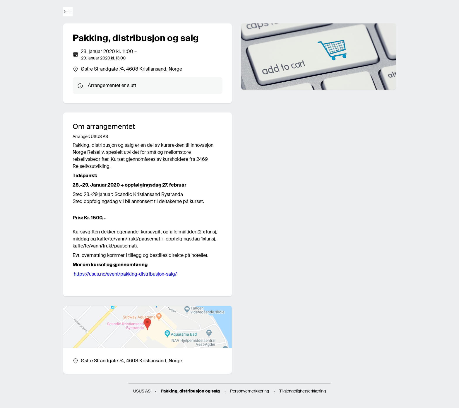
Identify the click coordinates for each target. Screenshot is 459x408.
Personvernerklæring (249, 391)
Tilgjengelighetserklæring (302, 391)
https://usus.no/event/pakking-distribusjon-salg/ (125, 274)
